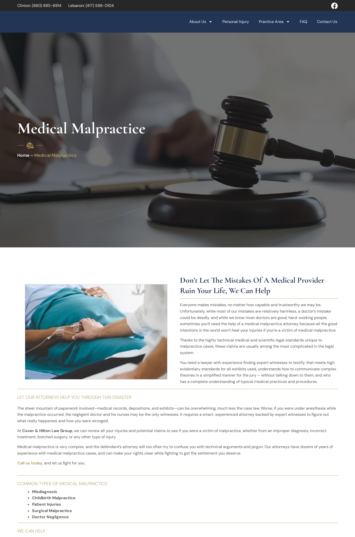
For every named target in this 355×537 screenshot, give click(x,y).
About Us (201, 21)
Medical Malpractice (55, 155)
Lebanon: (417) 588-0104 (91, 5)
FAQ (303, 21)
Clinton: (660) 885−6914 (39, 5)
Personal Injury (235, 21)
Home (23, 155)
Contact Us (327, 21)
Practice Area (274, 21)
